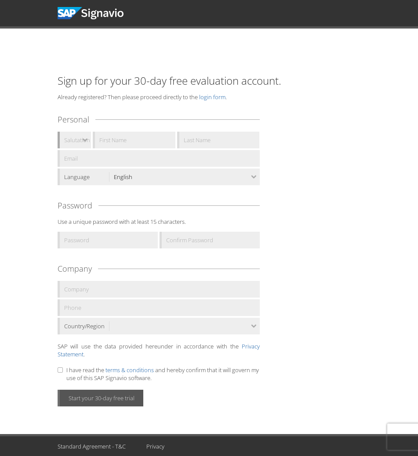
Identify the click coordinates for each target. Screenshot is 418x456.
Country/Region (84, 326)
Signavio (99, 13)
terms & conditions (129, 370)
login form (212, 97)
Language (77, 177)
